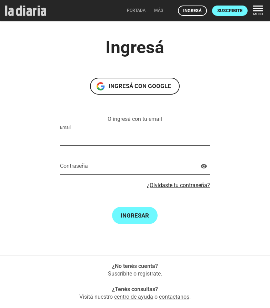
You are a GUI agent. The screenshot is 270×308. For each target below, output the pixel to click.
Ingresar (135, 215)
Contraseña (74, 166)
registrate (149, 273)
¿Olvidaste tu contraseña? (178, 185)
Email (65, 127)
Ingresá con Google (140, 86)
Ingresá (192, 10)
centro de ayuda (133, 296)
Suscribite (229, 10)
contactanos (174, 296)
